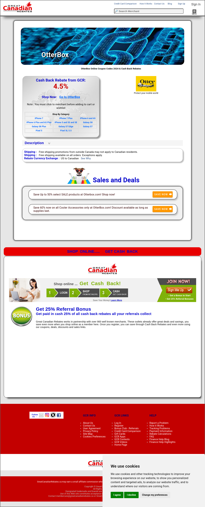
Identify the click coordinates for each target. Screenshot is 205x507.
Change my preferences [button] (154, 495)
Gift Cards (119, 433)
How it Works (156, 425)
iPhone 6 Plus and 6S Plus (39, 122)
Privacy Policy (90, 431)
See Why (86, 158)
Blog (170, 4)
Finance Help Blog (159, 439)
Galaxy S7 (88, 126)
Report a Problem (159, 423)
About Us (88, 423)
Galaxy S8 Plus (39, 126)
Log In (117, 423)
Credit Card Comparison (125, 4)
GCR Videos (120, 442)
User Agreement (91, 428)
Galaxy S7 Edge (66, 126)
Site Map (88, 433)
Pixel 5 (39, 130)
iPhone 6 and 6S (88, 118)
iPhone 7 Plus (66, 118)
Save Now (163, 194)
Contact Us (159, 4)
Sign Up (181, 4)
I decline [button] (131, 495)
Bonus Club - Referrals (126, 428)
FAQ (151, 436)
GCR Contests (122, 439)
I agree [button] (117, 495)
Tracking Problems (159, 428)
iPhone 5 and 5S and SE (66, 122)
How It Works (146, 4)
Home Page (120, 444)
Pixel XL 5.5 (66, 130)
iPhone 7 (39, 118)
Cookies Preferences (94, 436)
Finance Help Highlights (162, 442)
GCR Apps (119, 436)
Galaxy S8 (88, 122)
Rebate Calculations (160, 433)
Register (118, 425)
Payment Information (160, 431)
